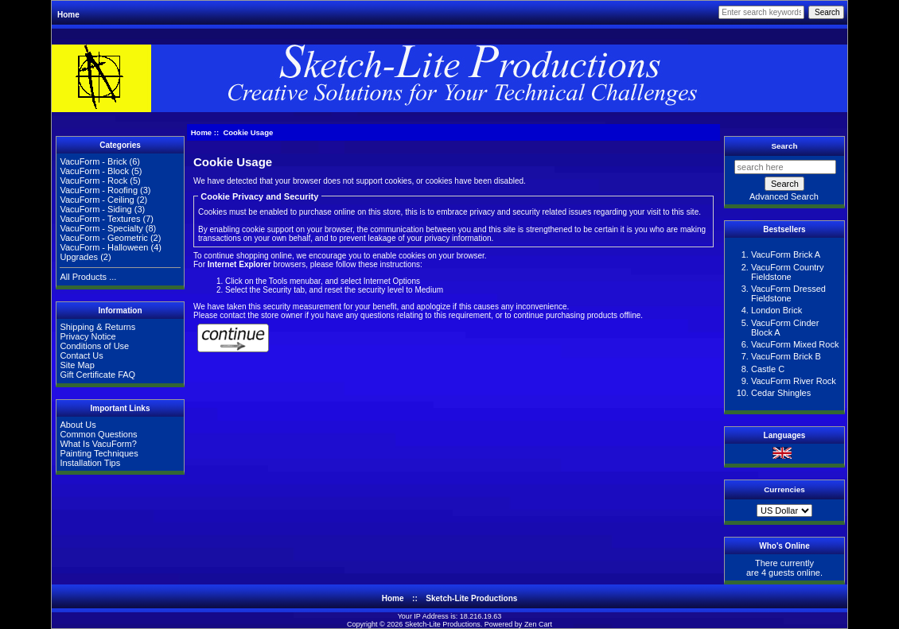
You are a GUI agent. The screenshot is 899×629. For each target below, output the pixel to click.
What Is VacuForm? (98, 443)
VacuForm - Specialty (101, 228)
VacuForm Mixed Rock (795, 344)
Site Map (77, 365)
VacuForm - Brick (93, 161)
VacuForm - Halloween (104, 247)
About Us (77, 424)
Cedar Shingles (781, 393)
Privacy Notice (87, 336)
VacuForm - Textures (100, 218)
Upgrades (79, 257)
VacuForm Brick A (785, 254)
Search (785, 146)
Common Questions (98, 434)
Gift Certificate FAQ (97, 374)
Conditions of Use (94, 346)
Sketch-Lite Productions (471, 598)
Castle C (767, 369)
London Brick (776, 310)
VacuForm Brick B (786, 356)
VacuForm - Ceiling (97, 199)
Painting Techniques (99, 453)
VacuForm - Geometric (103, 238)
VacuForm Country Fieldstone (787, 271)
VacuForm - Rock (93, 180)
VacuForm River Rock (793, 381)
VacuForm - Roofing (99, 190)
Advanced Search (784, 196)
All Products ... (88, 276)
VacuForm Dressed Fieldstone (788, 293)
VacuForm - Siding (95, 209)
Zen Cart (538, 624)
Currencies (784, 489)
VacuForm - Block (94, 171)
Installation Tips (90, 463)
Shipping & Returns (97, 327)
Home (68, 14)
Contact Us (81, 355)
